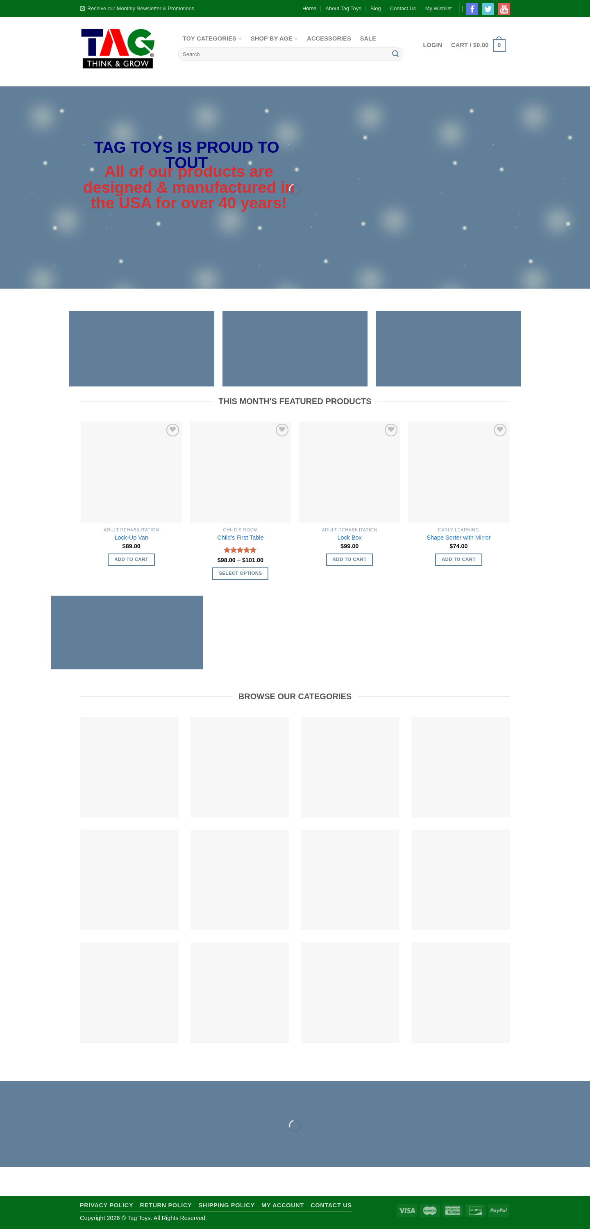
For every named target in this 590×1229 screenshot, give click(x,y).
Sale (368, 38)
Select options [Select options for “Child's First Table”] (240, 573)
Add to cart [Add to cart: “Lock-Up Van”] (131, 559)
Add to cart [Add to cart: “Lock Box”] (350, 559)
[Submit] (395, 54)
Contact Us (403, 8)
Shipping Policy (227, 1205)
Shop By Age (274, 39)
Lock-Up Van (131, 537)
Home (309, 8)
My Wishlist (438, 8)
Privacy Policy (106, 1205)
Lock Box (350, 537)
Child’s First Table (240, 537)
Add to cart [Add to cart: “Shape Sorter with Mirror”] (459, 559)
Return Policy (166, 1205)
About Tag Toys (343, 8)
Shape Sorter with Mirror (458, 537)
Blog (375, 8)
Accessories (329, 38)
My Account (282, 1205)
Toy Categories (212, 39)
